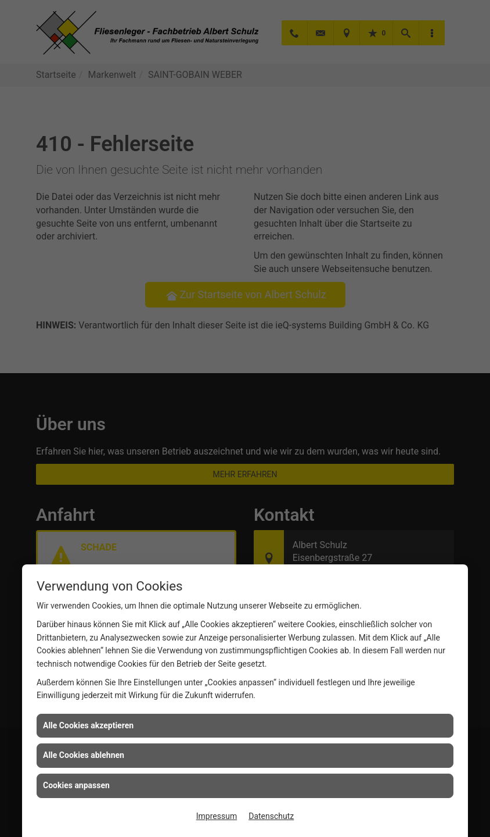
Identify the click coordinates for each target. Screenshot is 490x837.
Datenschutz (271, 816)
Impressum (216, 816)
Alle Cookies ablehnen (83, 755)
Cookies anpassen (76, 785)
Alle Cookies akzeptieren (88, 725)
